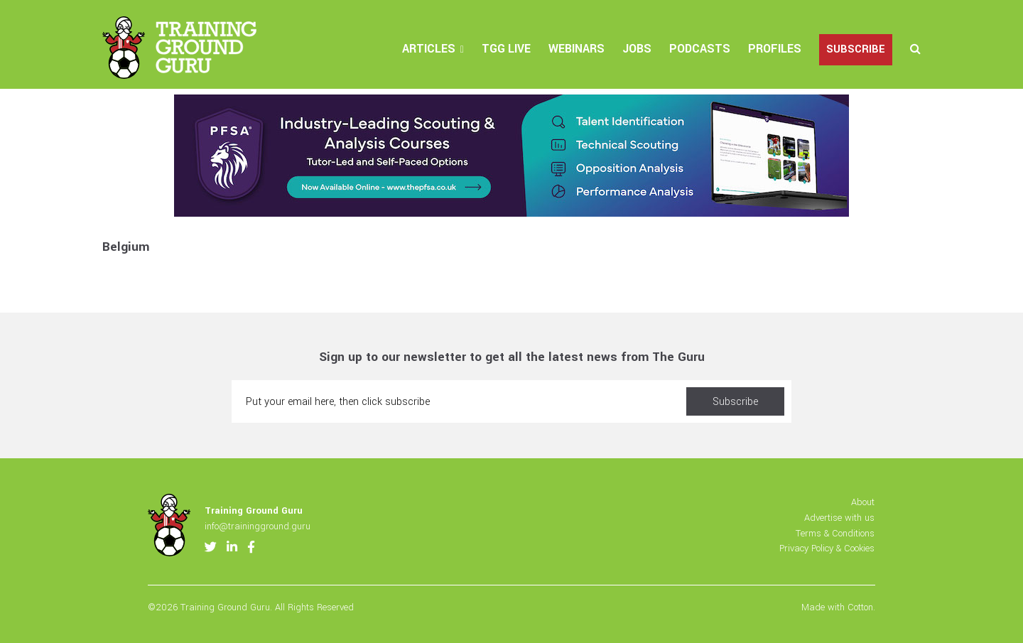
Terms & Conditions (835, 533)
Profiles (774, 48)
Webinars (576, 48)
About (863, 502)
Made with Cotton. (838, 607)
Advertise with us (839, 517)
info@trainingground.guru (257, 526)
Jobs (636, 48)
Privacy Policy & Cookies (827, 548)
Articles (428, 48)
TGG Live (506, 48)
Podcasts (699, 48)
